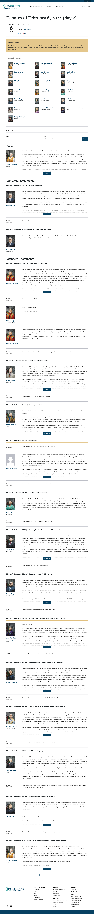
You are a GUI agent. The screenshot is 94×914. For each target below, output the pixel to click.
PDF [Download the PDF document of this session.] (25, 33)
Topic (7, 136)
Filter (45, 136)
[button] (37, 6)
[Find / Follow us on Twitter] (7, 906)
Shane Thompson (27, 29)
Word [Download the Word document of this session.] (21, 33)
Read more (46, 173)
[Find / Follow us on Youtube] (11, 906)
